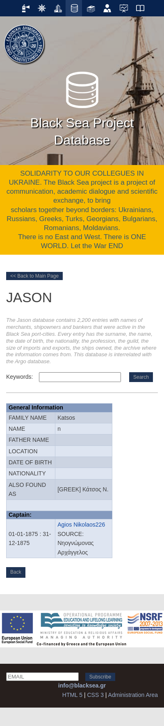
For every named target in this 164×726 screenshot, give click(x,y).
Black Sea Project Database (82, 106)
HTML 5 (72, 695)
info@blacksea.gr (82, 685)
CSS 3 (95, 695)
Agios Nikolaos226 (81, 524)
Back (15, 572)
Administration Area (133, 695)
